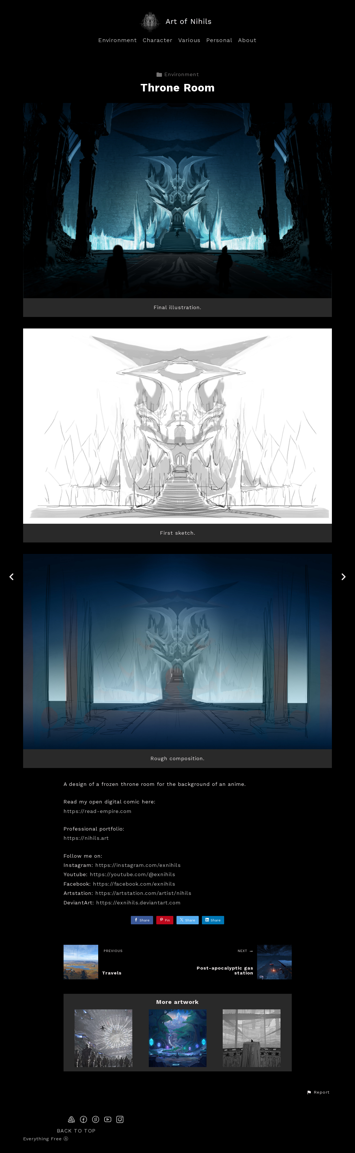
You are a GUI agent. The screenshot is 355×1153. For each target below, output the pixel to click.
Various (189, 40)
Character (157, 40)
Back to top (76, 1131)
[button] (318, 1092)
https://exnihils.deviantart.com (138, 903)
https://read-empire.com (98, 811)
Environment (117, 40)
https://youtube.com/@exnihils (132, 874)
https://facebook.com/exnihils (134, 884)
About (247, 40)
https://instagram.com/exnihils (138, 865)
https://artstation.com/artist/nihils (143, 893)
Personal (219, 40)
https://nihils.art (86, 838)
